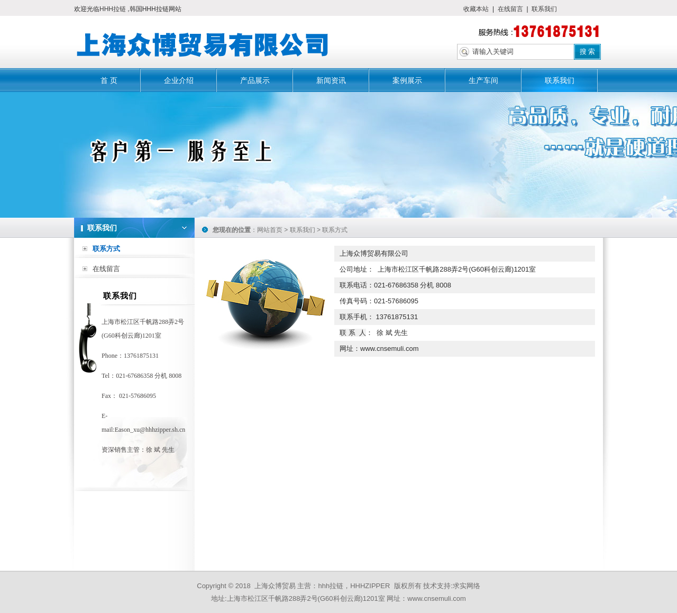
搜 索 (588, 51)
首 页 (108, 80)
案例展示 (407, 80)
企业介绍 (179, 80)
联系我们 (544, 9)
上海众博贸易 (275, 586)
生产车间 (483, 80)
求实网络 (466, 586)
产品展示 (255, 80)
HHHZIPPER (370, 586)
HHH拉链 (113, 9)
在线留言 (510, 9)
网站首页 (269, 230)
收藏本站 (476, 9)
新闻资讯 (331, 80)
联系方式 (106, 249)
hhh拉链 (330, 586)
